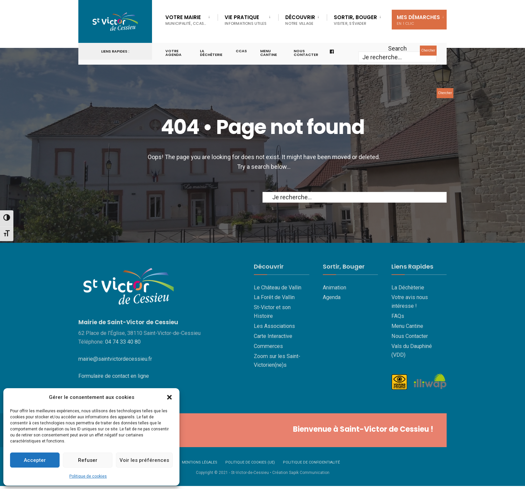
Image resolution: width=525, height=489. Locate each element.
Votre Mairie (185, 20)
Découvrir (300, 20)
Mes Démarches (418, 20)
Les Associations (274, 326)
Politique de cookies (88, 476)
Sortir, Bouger (355, 20)
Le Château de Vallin (277, 287)
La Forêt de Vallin (274, 297)
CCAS (241, 51)
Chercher (428, 50)
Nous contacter (306, 52)
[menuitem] (191, 19)
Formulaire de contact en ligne (113, 376)
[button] (169, 397)
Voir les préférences (144, 460)
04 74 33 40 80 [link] (123, 342)
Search (397, 48)
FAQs (397, 316)
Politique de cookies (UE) (250, 462)
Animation (334, 287)
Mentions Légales (199, 462)
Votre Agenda (173, 52)
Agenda (332, 297)
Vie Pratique (246, 20)
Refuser (87, 460)
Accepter (35, 460)
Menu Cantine (407, 326)
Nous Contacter (409, 336)
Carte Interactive (273, 336)
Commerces (268, 346)
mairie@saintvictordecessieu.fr (115, 359)
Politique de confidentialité (311, 462)
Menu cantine (268, 52)
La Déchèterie (211, 52)
